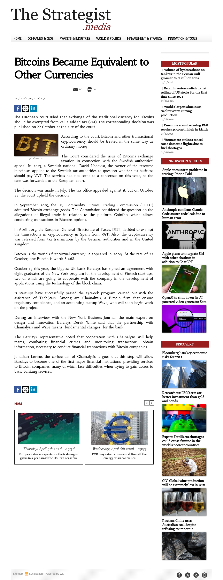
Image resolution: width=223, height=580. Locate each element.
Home (18, 38)
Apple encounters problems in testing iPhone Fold (183, 175)
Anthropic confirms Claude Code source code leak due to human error (182, 216)
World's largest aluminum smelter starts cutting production (182, 111)
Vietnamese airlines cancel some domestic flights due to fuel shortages (182, 148)
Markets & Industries (75, 38)
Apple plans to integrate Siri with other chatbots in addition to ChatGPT (184, 259)
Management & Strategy (145, 38)
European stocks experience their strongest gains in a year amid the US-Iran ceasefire (49, 457)
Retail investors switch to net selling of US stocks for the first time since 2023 (184, 92)
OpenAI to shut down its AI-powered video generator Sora (183, 301)
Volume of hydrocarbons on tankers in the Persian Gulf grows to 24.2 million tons (183, 74)
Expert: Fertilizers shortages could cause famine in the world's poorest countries (181, 439)
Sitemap (18, 570)
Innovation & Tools (182, 38)
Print (94, 89)
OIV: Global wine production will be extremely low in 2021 (182, 481)
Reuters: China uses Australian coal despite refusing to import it (183, 522)
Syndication (36, 570)
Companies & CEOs (41, 38)
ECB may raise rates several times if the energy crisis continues (119, 457)
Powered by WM (54, 570)
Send (74, 89)
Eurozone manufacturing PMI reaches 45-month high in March (183, 129)
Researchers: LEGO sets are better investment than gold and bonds (181, 396)
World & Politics (109, 38)
